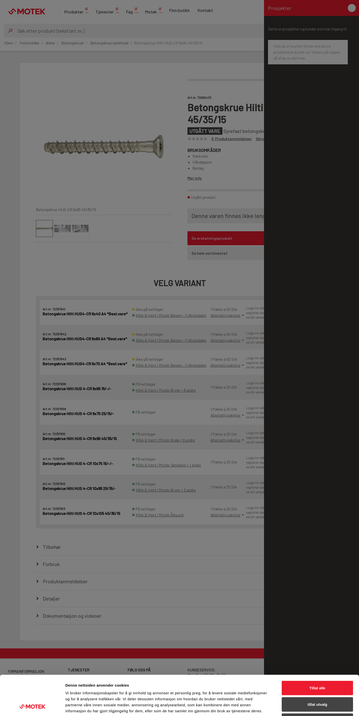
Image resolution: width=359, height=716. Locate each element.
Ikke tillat (317, 683)
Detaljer (265, 706)
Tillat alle (317, 650)
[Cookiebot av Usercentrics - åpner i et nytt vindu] (32, 706)
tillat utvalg (317, 667)
